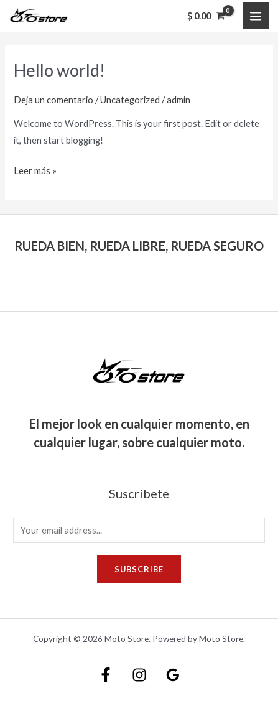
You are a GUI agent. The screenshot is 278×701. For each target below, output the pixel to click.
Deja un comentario (53, 100)
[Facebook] (105, 674)
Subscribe (139, 569)
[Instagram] (139, 674)
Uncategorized (130, 100)
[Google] (172, 674)
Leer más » (35, 169)
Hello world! (59, 70)
